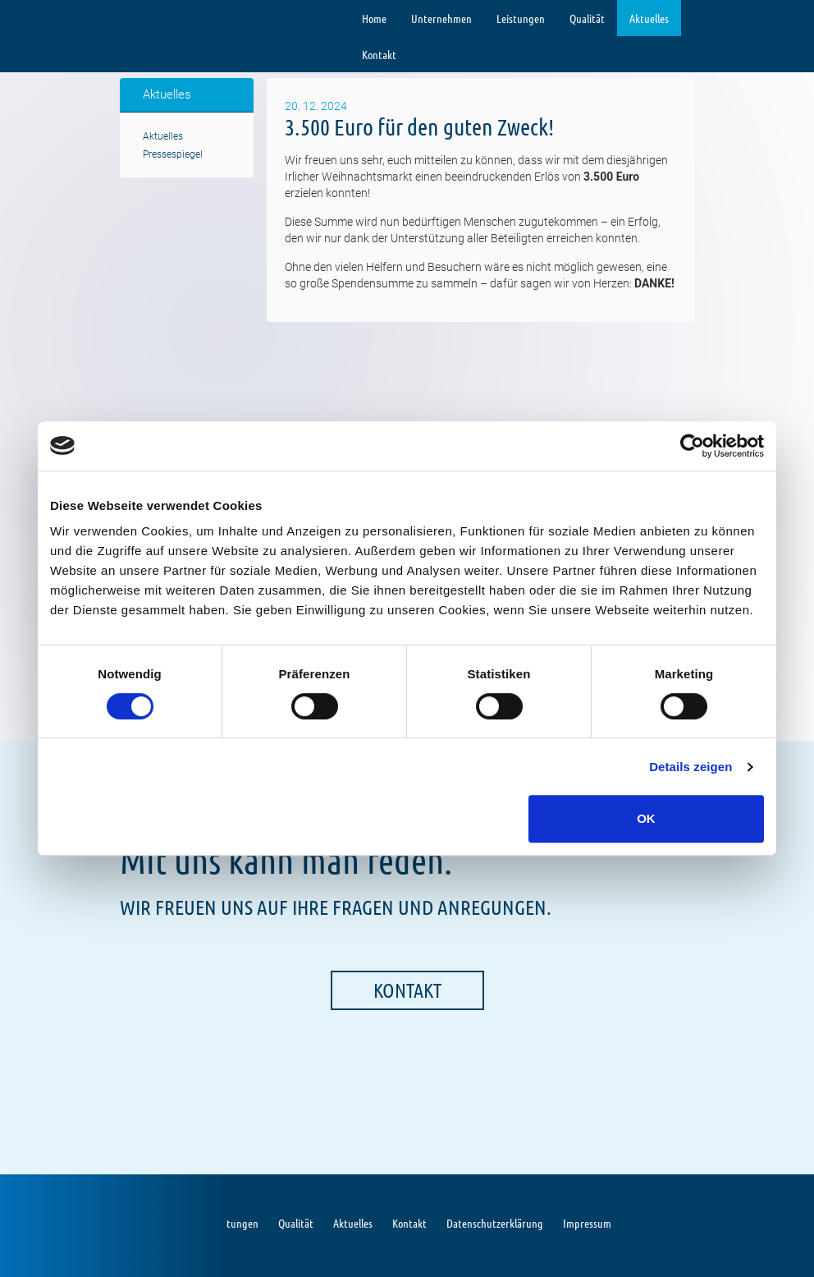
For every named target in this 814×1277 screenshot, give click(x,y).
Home (374, 18)
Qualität (587, 18)
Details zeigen (690, 767)
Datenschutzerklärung (494, 1222)
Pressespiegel (173, 154)
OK (646, 818)
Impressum (587, 1222)
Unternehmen (441, 18)
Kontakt (379, 54)
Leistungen (520, 18)
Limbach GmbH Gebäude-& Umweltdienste (168, 18)
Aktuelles (649, 18)
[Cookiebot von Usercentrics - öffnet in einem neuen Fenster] (692, 446)
